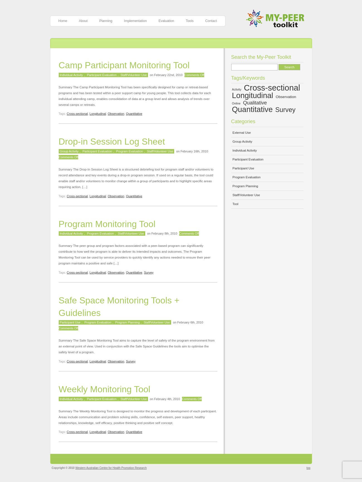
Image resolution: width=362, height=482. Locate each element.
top (309, 467)
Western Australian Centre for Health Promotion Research (111, 467)
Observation (116, 113)
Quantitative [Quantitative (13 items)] (252, 109)
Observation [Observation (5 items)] (286, 97)
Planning (105, 21)
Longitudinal (98, 113)
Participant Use (70, 322)
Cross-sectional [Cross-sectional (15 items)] (272, 87)
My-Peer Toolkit (277, 19)
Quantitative (134, 113)
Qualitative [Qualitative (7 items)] (255, 103)
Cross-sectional (77, 113)
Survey (149, 272)
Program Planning (127, 322)
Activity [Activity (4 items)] (237, 89)
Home (62, 21)
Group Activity (69, 151)
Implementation (135, 21)
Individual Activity (71, 75)
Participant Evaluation (101, 75)
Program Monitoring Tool (107, 224)
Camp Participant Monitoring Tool (124, 65)
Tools (190, 21)
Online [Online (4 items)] (236, 103)
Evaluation (166, 21)
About (83, 21)
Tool (235, 204)
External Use (242, 132)
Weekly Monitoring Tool (105, 389)
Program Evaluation (129, 151)
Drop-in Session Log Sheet (112, 142)
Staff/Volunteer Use (133, 75)
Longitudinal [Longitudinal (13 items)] (252, 95)
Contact (211, 21)
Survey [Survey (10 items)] (285, 109)
